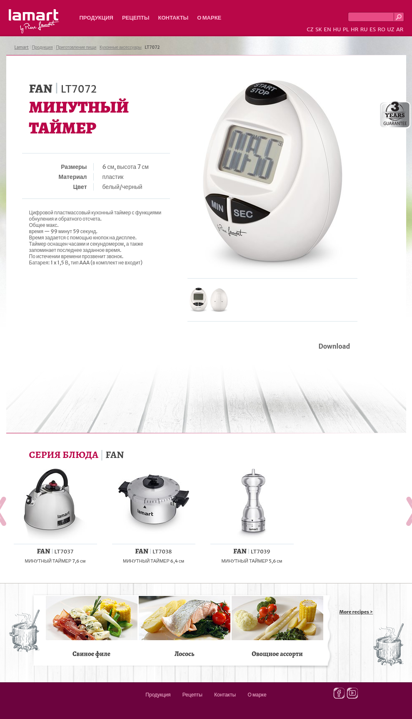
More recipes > (356, 612)
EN (327, 29)
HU (337, 29)
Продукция (96, 17)
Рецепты (136, 17)
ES (373, 29)
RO (381, 29)
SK (318, 29)
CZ (310, 29)
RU (364, 29)
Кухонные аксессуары (121, 47)
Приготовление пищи (76, 47)
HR (354, 29)
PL (346, 29)
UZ (390, 29)
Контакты (173, 17)
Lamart (34, 21)
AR (400, 29)
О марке (209, 17)
